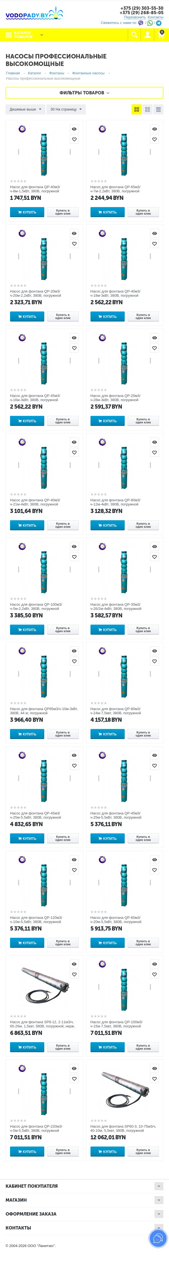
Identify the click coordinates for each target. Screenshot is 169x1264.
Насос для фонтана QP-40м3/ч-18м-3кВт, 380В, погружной (115, 293)
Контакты (155, 17)
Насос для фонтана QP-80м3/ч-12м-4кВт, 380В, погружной (115, 502)
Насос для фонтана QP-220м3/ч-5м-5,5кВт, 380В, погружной (36, 1128)
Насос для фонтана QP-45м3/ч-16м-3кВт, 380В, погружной (35, 398)
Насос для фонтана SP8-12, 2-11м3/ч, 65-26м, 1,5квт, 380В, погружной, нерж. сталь (42, 1026)
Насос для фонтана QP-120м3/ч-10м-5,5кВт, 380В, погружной (36, 920)
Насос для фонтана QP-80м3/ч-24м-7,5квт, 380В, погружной (115, 711)
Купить (29, 212)
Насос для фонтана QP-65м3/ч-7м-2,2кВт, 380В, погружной (115, 189)
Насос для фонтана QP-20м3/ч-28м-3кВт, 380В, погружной (115, 398)
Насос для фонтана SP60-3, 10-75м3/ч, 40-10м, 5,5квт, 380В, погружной (123, 1128)
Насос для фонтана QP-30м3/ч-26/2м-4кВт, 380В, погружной (115, 606)
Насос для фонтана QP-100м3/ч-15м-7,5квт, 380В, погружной (116, 1024)
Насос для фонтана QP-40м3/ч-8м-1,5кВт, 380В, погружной (35, 189)
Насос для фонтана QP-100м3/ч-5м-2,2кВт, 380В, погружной (36, 606)
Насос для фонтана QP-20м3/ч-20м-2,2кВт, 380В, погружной (35, 293)
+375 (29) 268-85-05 (141, 12)
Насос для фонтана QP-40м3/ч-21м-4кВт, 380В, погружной (35, 502)
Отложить (74, 139)
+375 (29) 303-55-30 (142, 8)
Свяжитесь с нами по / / (131, 23)
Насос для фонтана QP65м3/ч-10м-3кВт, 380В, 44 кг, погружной (44, 711)
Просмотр (74, 128)
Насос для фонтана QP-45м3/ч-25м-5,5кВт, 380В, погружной (35, 815)
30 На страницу (66, 109)
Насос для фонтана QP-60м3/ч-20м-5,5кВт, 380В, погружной (115, 920)
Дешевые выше (25, 109)
